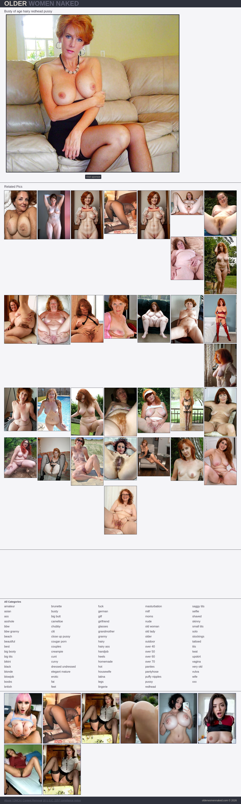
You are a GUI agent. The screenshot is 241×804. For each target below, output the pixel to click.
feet (53, 686)
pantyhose (152, 671)
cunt (54, 656)
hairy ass (104, 646)
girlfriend (103, 621)
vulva (195, 671)
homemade (105, 661)
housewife (104, 671)
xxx (194, 681)
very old (197, 666)
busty (54, 611)
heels (101, 656)
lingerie (103, 686)
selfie (195, 611)
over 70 (150, 661)
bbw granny (11, 631)
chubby (56, 626)
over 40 (150, 646)
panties (150, 666)
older (148, 636)
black (7, 666)
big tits (8, 656)
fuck (100, 606)
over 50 (150, 651)
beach (8, 636)
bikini (7, 661)
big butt (56, 616)
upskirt (196, 656)
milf (147, 611)
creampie (57, 651)
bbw (6, 626)
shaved (197, 616)
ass (6, 616)
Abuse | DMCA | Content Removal (23, 800)
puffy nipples (153, 676)
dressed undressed (63, 666)
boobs (8, 681)
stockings (198, 636)
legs (100, 681)
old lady (150, 631)
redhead (150, 686)
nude (148, 621)
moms (149, 616)
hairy (101, 641)
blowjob (9, 676)
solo (195, 631)
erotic (54, 676)
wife (194, 676)
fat (52, 681)
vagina (196, 661)
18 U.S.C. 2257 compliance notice (62, 800)
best (7, 646)
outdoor (150, 641)
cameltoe (57, 621)
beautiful (9, 641)
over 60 (150, 656)
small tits (197, 626)
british (8, 686)
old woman (152, 626)
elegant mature (60, 671)
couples (56, 646)
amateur (9, 606)
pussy (149, 681)
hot (100, 666)
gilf (100, 616)
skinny (196, 621)
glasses (103, 626)
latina (101, 676)
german (103, 611)
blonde (8, 671)
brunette (56, 606)
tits (194, 646)
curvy (54, 661)
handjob (103, 651)
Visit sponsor (93, 176)
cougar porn (58, 641)
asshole (9, 621)
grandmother (106, 631)
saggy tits (198, 606)
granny (102, 636)
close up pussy (60, 636)
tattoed (196, 641)
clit (53, 631)
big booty (10, 651)
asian (7, 611)
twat (195, 651)
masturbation (153, 606)
